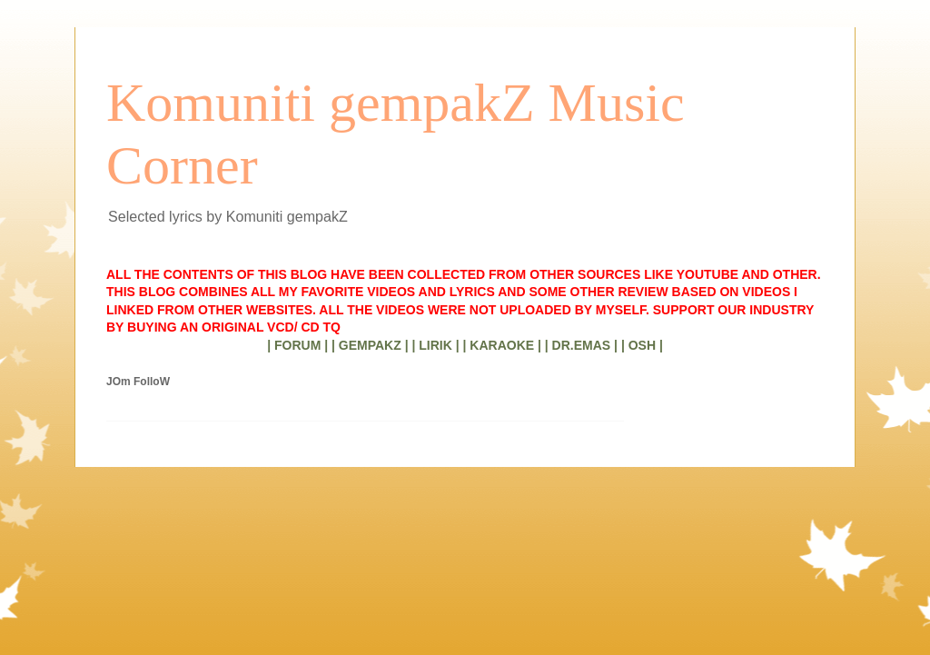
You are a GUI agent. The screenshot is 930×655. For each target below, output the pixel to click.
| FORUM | (297, 345)
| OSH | (642, 345)
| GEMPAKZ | (370, 345)
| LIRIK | (435, 345)
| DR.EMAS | (581, 345)
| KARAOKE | (502, 345)
